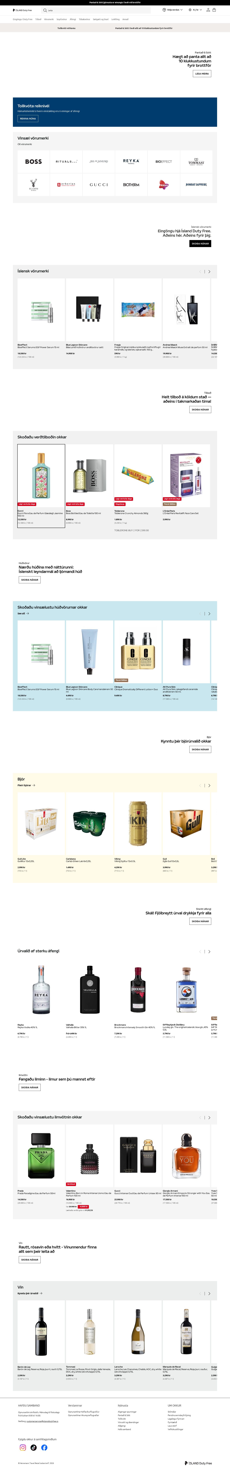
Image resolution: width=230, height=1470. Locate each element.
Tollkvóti (122, 1419)
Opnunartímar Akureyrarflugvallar (83, 1415)
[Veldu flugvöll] (172, 9)
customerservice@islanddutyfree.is (42, 1421)
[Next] (209, 271)
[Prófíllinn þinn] (208, 10)
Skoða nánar (200, 243)
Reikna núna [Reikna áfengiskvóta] (28, 118)
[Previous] (200, 271)
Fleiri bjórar (24, 785)
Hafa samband (124, 1429)
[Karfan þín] (214, 10)
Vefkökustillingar (175, 1429)
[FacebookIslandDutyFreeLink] (45, 1451)
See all (21, 613)
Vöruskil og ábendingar (128, 1422)
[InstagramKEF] (23, 1451)
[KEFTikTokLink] (34, 1451)
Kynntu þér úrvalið (28, 1293)
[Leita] (96, 10)
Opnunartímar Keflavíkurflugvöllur (83, 1412)
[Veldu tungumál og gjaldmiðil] (195, 9)
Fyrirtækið (172, 1422)
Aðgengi (122, 1426)
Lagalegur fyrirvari (176, 1419)
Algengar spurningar (127, 1412)
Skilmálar (172, 1412)
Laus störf (172, 1426)
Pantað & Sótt (124, 1415)
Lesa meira (202, 73)
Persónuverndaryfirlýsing (179, 1415)
